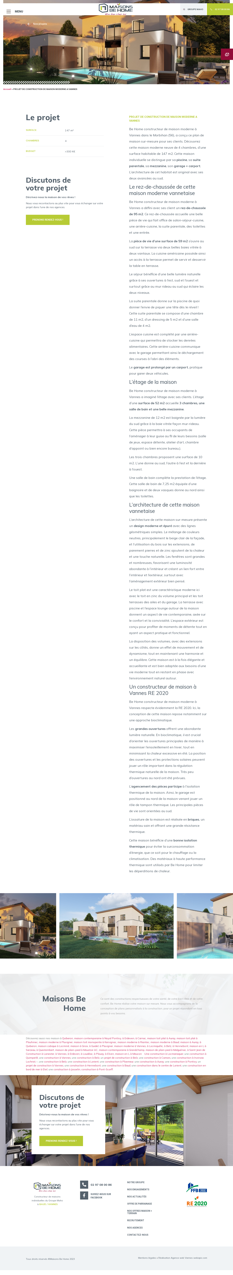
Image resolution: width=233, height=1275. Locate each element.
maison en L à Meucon (129, 1056)
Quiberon (67, 1041)
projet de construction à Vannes (44, 1068)
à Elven (109, 1056)
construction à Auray (152, 1064)
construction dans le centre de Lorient (159, 1068)
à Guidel (94, 1049)
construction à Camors (157, 1060)
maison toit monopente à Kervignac (95, 1045)
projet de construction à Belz (121, 1060)
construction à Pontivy (183, 1064)
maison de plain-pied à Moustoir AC (76, 1053)
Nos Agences (135, 1232)
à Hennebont (180, 1049)
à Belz (167, 1049)
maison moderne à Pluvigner (56, 1045)
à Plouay (99, 1056)
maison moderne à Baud (164, 1045)
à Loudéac (87, 1056)
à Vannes (61, 1056)
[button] (13, 8)
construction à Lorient (86, 1064)
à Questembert (45, 1053)
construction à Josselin (67, 1072)
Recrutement (136, 1225)
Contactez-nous (138, 1239)
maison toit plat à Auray (161, 1041)
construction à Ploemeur (119, 1064)
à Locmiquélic (155, 1049)
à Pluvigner (106, 1049)
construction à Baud (118, 1068)
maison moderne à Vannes (130, 1049)
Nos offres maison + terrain (140, 1216)
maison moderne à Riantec (133, 1045)
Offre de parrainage (140, 1207)
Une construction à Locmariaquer (163, 1056)
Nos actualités (137, 1200)
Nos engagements (139, 1193)
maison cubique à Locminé (53, 1049)
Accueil (7, 92)
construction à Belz (88, 1060)
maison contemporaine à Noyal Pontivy (97, 1041)
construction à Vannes (57, 1060)
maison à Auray (189, 1045)
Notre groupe (136, 1185)
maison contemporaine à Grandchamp (121, 1053)
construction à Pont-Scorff (97, 1072)
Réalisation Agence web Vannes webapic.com (182, 1262)
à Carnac (140, 1041)
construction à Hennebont (85, 1068)
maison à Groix (79, 1049)
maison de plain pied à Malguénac (166, 1053)
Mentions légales (147, 1262)
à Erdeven (128, 1041)
